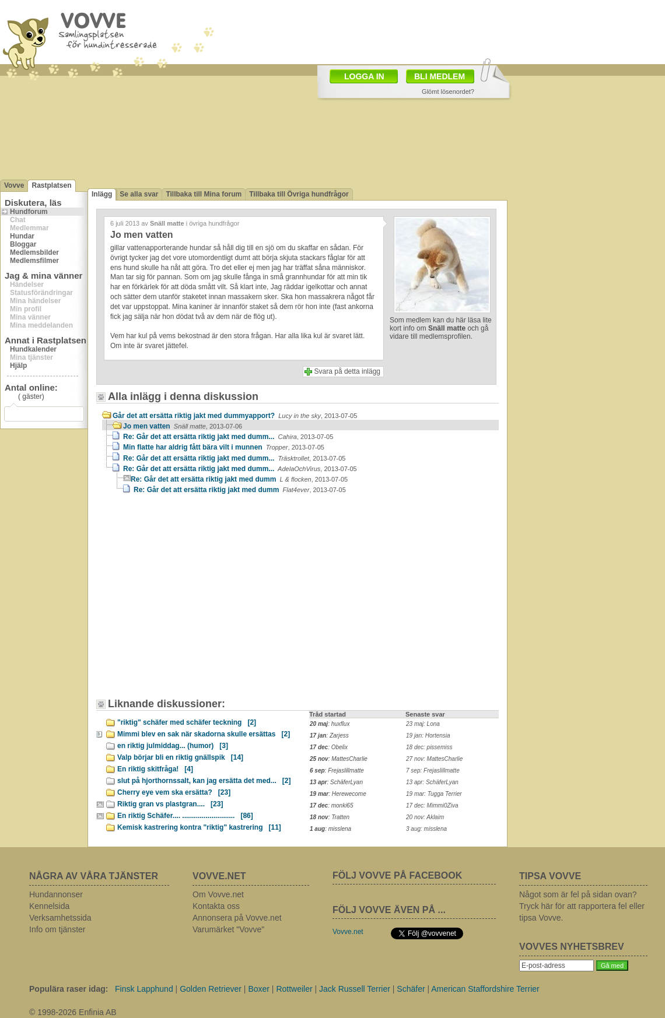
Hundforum (29, 212)
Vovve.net (347, 932)
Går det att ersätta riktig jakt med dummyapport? (235, 416)
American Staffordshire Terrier (485, 989)
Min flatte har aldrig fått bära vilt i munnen (223, 447)
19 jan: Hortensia (428, 735)
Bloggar (23, 244)
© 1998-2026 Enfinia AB (73, 1012)
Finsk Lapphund (144, 989)
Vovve (14, 185)
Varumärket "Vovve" (228, 929)
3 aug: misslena (426, 829)
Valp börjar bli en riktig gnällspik (180, 757)
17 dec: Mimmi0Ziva (432, 805)
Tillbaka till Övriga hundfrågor (298, 194)
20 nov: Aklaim (425, 817)
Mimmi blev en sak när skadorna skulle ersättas (203, 734)
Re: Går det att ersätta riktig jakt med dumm (239, 479)
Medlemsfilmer (34, 261)
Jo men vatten (182, 426)
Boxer (259, 989)
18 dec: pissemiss (429, 747)
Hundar (22, 236)
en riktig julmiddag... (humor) (172, 746)
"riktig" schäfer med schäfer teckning (186, 722)
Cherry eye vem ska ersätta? (173, 792)
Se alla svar (139, 194)
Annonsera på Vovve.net (237, 917)
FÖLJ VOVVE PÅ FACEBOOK (397, 875)
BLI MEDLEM (439, 76)
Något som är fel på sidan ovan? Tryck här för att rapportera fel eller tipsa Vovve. (582, 906)
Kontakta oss (216, 906)
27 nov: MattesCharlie (434, 759)
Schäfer (411, 989)
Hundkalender (33, 349)
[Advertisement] (276, 77)
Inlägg (102, 194)
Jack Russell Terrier (354, 989)
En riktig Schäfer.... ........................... (185, 816)
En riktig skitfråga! (155, 769)
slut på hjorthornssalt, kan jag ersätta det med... (203, 781)
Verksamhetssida (60, 917)
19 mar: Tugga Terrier (434, 794)
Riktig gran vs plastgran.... (170, 804)
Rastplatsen (51, 185)
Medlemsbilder (34, 252)
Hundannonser (56, 894)
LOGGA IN (364, 76)
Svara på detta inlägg (347, 371)
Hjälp (18, 365)
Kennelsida (49, 906)
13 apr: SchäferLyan (432, 782)
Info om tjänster (57, 929)
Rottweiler (294, 989)
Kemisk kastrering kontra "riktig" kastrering (199, 827)
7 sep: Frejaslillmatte (433, 770)
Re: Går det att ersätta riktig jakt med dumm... (228, 437)
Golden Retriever (211, 989)
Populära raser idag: (68, 989)
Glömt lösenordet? (448, 91)
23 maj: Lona (423, 724)
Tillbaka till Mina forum (204, 194)
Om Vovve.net (218, 894)
